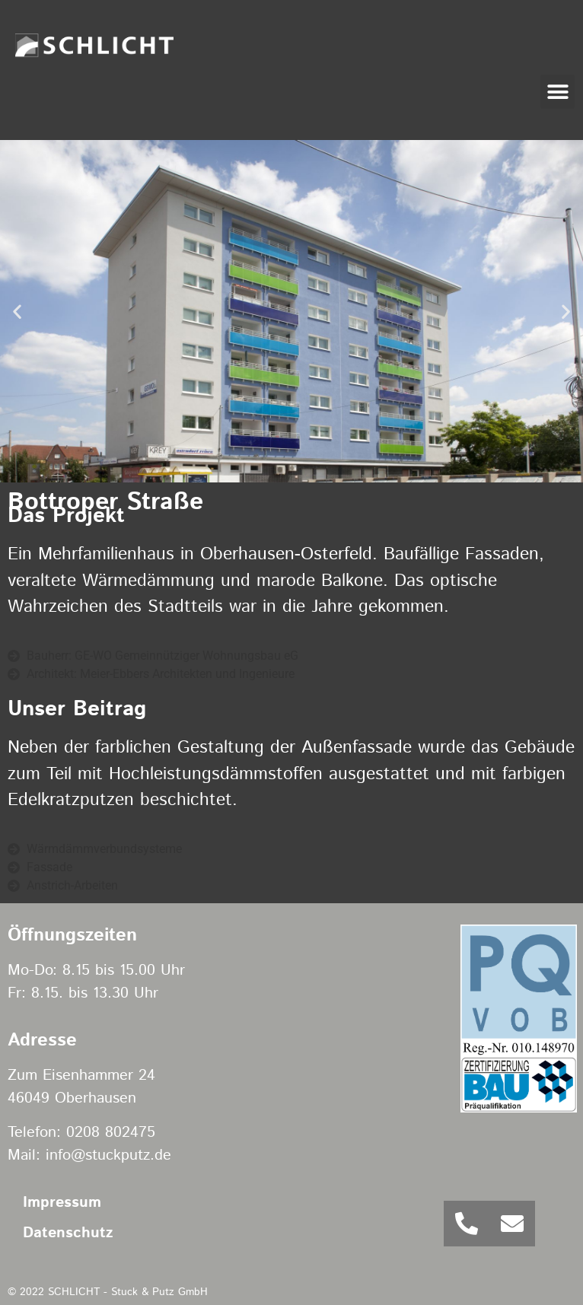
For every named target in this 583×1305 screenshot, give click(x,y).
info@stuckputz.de (108, 1155)
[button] (557, 92)
